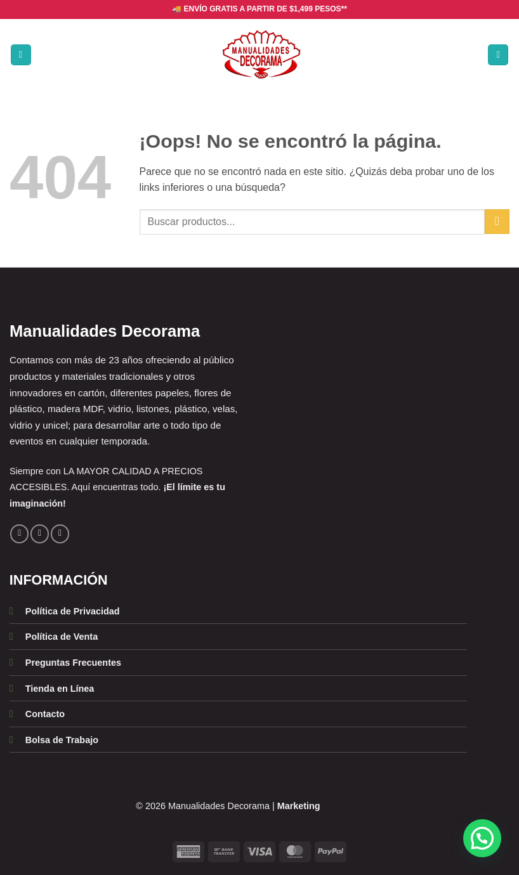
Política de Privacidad (72, 611)
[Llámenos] (60, 533)
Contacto (45, 714)
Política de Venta (61, 637)
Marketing (298, 806)
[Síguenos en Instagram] (39, 533)
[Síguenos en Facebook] (19, 533)
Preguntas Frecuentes (73, 663)
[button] (21, 54)
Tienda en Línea (60, 689)
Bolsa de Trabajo (61, 740)
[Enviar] (497, 221)
